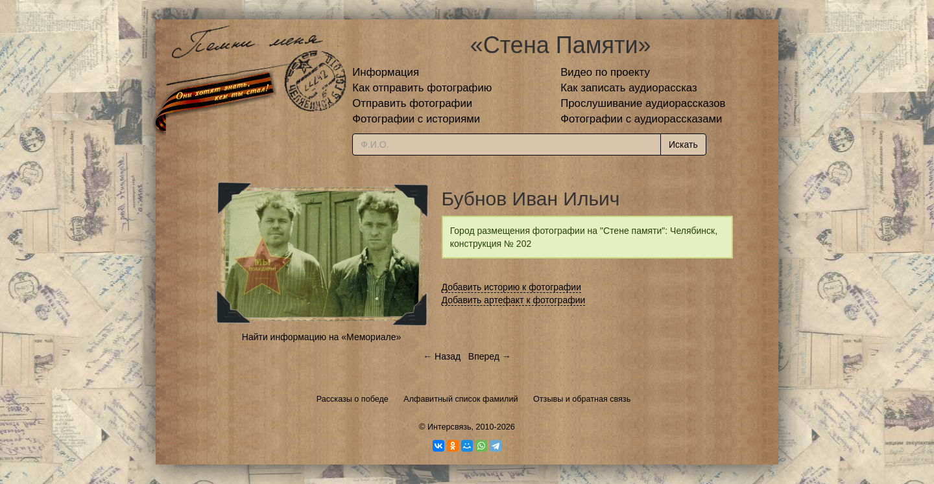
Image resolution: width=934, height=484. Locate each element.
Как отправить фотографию (422, 88)
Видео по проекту (605, 72)
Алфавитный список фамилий (460, 399)
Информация (385, 72)
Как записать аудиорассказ (628, 88)
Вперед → (489, 356)
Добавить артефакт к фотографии (514, 300)
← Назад (442, 356)
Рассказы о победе (353, 399)
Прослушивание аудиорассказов (642, 103)
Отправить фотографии (412, 103)
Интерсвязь (449, 427)
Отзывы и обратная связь (581, 399)
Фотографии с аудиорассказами (641, 119)
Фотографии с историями (416, 119)
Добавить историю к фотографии (512, 287)
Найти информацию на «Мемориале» (321, 337)
